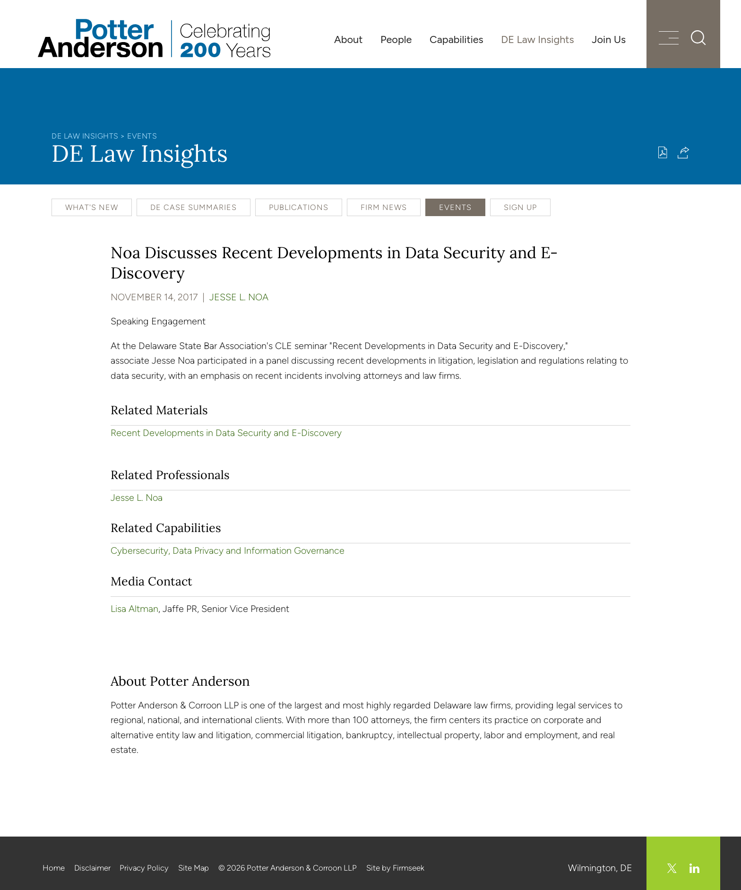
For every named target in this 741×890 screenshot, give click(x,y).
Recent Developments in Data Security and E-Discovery (226, 432)
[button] (683, 152)
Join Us (609, 39)
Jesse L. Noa (238, 297)
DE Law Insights (537, 39)
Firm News (384, 207)
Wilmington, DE (600, 867)
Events (142, 135)
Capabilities (456, 39)
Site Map (193, 868)
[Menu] (669, 39)
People (396, 39)
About (348, 39)
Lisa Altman (134, 608)
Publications (298, 207)
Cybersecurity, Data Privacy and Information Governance (228, 550)
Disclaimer (92, 868)
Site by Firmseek (395, 868)
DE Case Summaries (193, 207)
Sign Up (520, 207)
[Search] (698, 37)
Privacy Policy (144, 868)
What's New (91, 207)
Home (54, 868)
